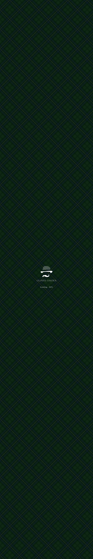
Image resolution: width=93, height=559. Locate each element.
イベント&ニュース (59, 4)
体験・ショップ (31, 4)
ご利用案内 (41, 4)
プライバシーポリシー (18, 528)
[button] (84, 4)
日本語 (71, 4)
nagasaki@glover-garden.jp (74, 534)
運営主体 (8, 528)
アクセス (49, 4)
